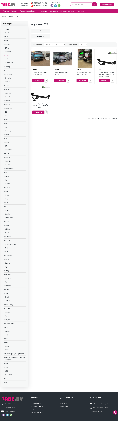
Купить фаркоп (7, 16)
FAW (6, 120)
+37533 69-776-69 (39, 5)
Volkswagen (9, 323)
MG (6, 248)
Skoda (7, 297)
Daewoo (8, 93)
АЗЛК (7, 350)
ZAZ (6, 342)
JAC (6, 180)
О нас (32, 409)
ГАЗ (6, 363)
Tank (7, 316)
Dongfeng (8, 108)
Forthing (8, 131)
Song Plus (10, 62)
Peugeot (8, 274)
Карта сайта (64, 406)
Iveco (7, 176)
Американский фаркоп (28, 11)
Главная (6, 11)
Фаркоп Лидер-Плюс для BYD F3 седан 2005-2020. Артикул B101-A (107, 74)
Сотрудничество (36, 403)
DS (6, 112)
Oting (7, 271)
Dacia (7, 89)
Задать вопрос (107, 4)
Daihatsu (8, 97)
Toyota (7, 320)
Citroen (7, 82)
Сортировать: (38, 44)
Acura (7, 29)
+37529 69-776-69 (39, 3)
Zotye (7, 346)
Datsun (7, 101)
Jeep (6, 191)
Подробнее (38, 81)
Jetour (7, 195)
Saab (7, 289)
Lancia (7, 214)
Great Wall (8, 150)
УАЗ (6, 382)
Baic (6, 40)
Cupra (7, 86)
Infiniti (7, 165)
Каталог (14, 11)
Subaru (7, 308)
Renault (8, 286)
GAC (6, 138)
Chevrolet (8, 74)
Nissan (7, 259)
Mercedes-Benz (10, 244)
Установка (54, 11)
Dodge (7, 104)
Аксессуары (43, 11)
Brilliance (8, 52)
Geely (7, 142)
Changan (8, 67)
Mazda (7, 240)
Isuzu (7, 172)
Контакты (80, 11)
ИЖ (6, 371)
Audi (6, 37)
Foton (7, 135)
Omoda (7, 263)
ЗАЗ (6, 367)
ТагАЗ (7, 379)
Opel (6, 267)
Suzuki (7, 312)
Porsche (8, 278)
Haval (7, 154)
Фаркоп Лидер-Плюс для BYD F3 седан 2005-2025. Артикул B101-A (40, 106)
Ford (6, 127)
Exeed (7, 116)
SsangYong (9, 305)
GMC (6, 146)
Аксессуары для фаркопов (14, 354)
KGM (6, 203)
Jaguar (7, 188)
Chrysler (8, 78)
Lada (6, 210)
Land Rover (9, 218)
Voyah (7, 331)
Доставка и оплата (67, 11)
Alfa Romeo (9, 33)
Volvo (7, 327)
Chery (7, 70)
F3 (7, 58)
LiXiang (7, 229)
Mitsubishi (8, 255)
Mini (6, 252)
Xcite (6, 339)
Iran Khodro (9, 169)
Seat (6, 293)
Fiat (6, 123)
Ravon (7, 282)
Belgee (7, 44)
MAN (7, 233)
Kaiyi (6, 199)
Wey (6, 335)
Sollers (7, 301)
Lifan (7, 225)
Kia (6, 206)
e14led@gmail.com (10, 411)
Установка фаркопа (37, 406)
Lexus (7, 221)
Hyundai (8, 161)
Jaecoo (7, 184)
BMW (7, 48)
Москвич (8, 375)
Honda (7, 157)
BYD (7, 56)
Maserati (8, 237)
